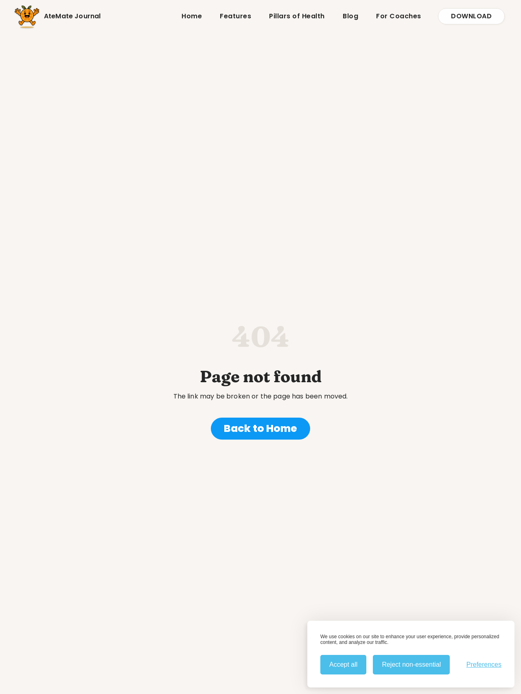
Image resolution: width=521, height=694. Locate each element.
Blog (350, 16)
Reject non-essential (411, 664)
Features (235, 16)
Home (192, 16)
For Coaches (398, 16)
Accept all (343, 664)
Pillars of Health (297, 16)
